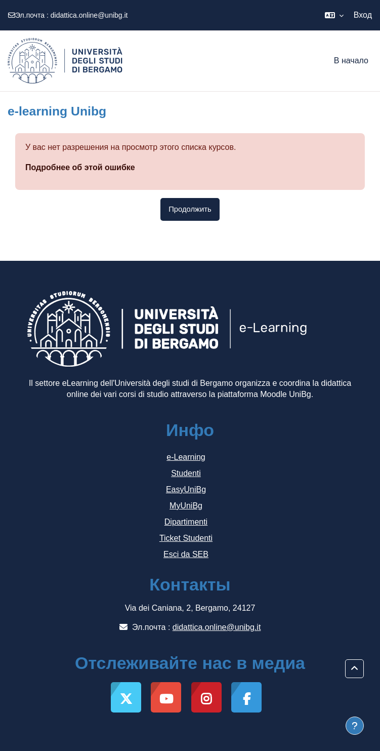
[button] (334, 15)
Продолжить (190, 209)
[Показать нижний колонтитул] (355, 726)
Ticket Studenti (186, 538)
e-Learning (185, 457)
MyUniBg (186, 505)
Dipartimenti (185, 522)
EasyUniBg (186, 489)
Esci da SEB (185, 554)
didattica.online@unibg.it (89, 15)
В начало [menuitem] (351, 60)
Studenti (186, 473)
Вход (363, 15)
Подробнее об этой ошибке (80, 167)
